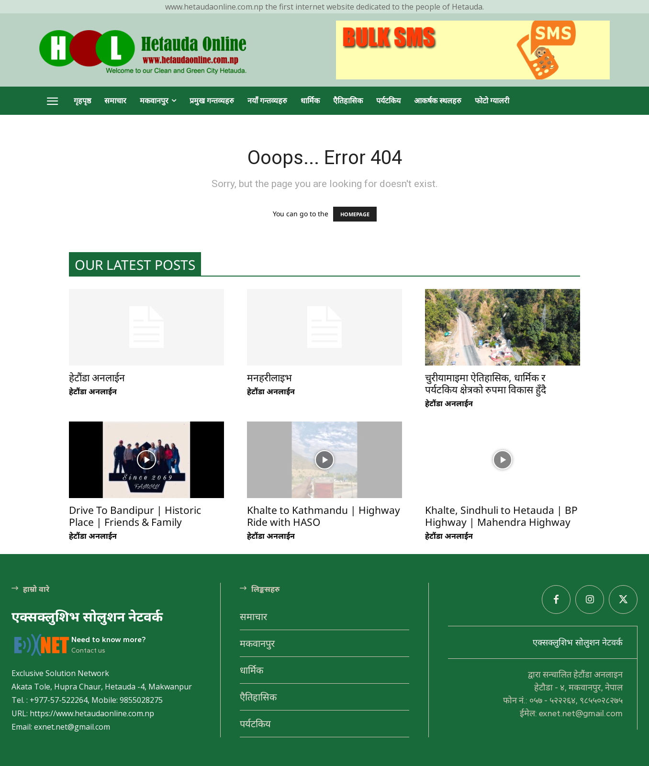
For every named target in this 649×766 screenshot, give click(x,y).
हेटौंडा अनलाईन (93, 391)
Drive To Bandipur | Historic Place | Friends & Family (135, 516)
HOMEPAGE (354, 214)
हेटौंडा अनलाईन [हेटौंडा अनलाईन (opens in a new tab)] (97, 377)
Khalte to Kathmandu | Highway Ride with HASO (323, 516)
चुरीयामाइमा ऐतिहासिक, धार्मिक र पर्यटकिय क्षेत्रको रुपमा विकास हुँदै (485, 383)
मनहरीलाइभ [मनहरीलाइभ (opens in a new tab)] (269, 377)
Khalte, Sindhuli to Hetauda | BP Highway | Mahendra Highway (501, 516)
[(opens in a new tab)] (146, 327)
